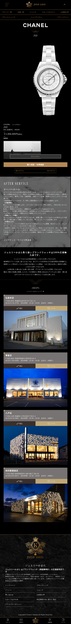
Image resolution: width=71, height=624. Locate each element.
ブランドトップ (42, 585)
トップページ (10, 585)
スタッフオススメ (48, 12)
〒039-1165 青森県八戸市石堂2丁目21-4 (20, 416)
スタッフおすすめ (11, 599)
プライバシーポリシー (13, 604)
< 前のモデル (19, 171)
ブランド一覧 (7, 12)
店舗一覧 (21, 12)
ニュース (33, 12)
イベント (8, 590)
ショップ (40, 590)
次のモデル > (52, 171)
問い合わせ (9, 595)
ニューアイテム (36, 17)
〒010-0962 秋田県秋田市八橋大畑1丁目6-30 (22, 474)
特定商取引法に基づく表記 (46, 599)
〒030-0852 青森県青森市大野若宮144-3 (20, 358)
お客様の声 (65, 12)
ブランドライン (63, 17)
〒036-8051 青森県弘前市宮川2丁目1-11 (20, 301)
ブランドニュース (8, 17)
